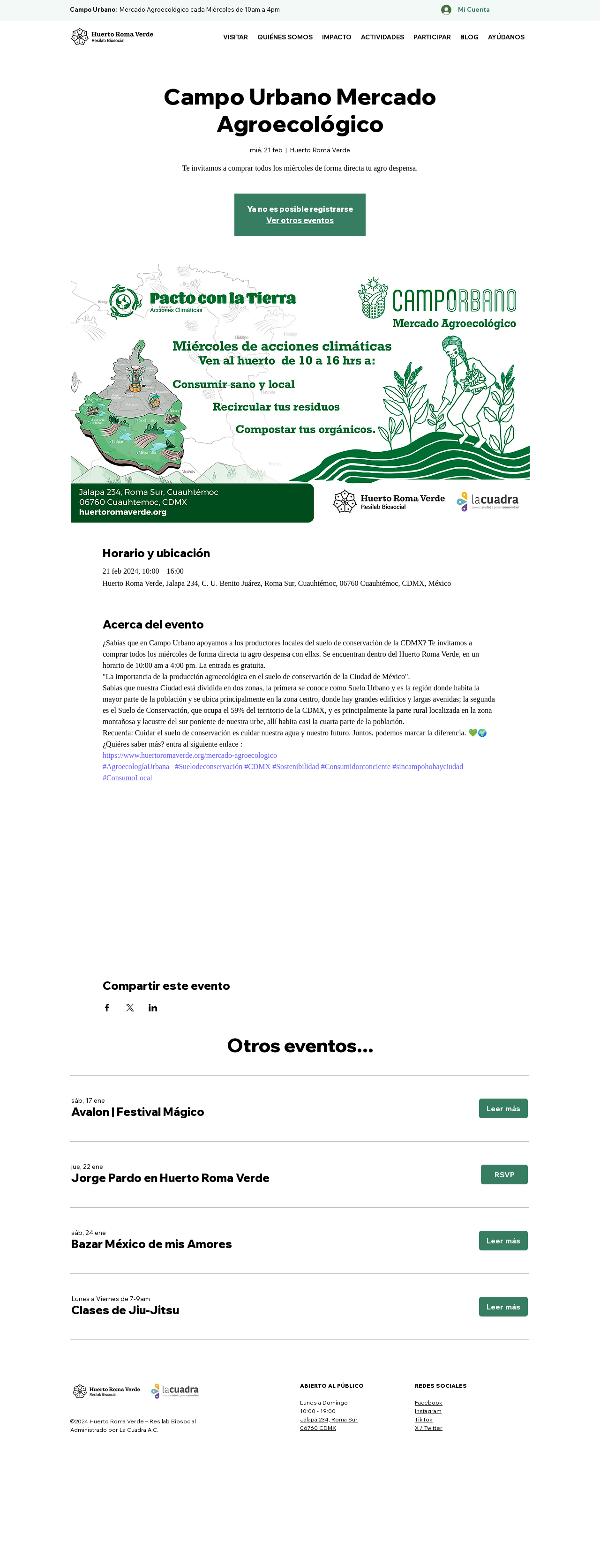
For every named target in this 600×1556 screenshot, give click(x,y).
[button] (235, 37)
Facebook (428, 1402)
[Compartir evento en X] (130, 1007)
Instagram (428, 1410)
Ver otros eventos (300, 220)
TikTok (424, 1419)
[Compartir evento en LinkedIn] (153, 1007)
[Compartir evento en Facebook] (107, 1007)
